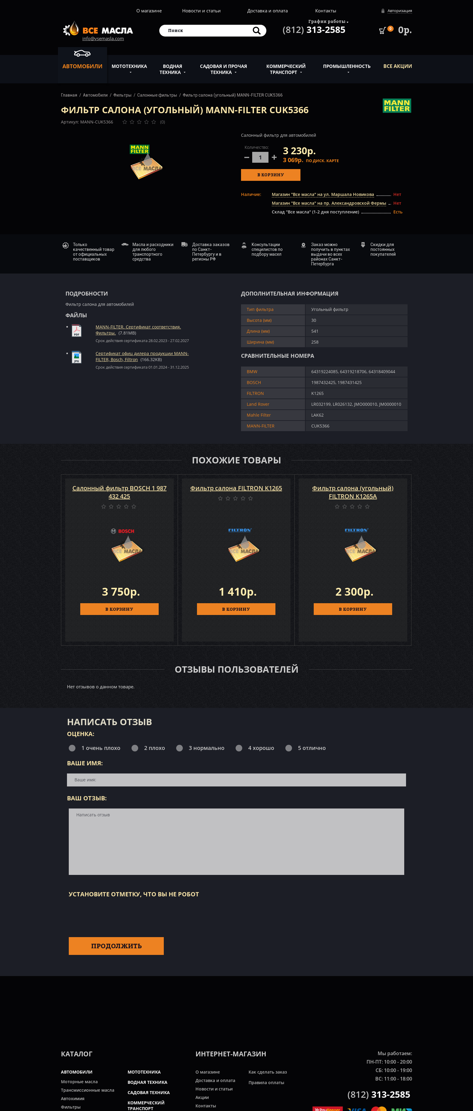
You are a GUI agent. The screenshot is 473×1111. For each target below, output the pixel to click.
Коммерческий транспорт (286, 65)
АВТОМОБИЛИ (77, 1072)
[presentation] (114, 916)
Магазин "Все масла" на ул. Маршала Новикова (323, 194)
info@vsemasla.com (103, 38)
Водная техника (171, 65)
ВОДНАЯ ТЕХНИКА (147, 1082)
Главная (69, 95)
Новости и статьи (201, 11)
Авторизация (400, 10)
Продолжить (116, 946)
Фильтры (122, 95)
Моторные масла (79, 1081)
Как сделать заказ (268, 1072)
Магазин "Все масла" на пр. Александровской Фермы (329, 203)
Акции (202, 1097)
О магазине (149, 11)
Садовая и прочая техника (223, 65)
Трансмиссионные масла (87, 1090)
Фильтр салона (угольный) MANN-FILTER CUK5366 (233, 95)
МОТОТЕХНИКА (144, 1072)
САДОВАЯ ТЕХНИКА (149, 1092)
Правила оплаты (266, 1082)
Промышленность (347, 62)
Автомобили (82, 59)
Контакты (325, 11)
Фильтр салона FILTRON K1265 (236, 488)
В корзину (270, 174)
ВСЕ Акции (397, 66)
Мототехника (129, 62)
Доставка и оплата (267, 11)
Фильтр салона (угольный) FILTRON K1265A (352, 492)
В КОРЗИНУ (119, 609)
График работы (326, 21)
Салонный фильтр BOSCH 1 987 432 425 (119, 492)
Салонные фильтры (157, 95)
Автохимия (72, 1098)
